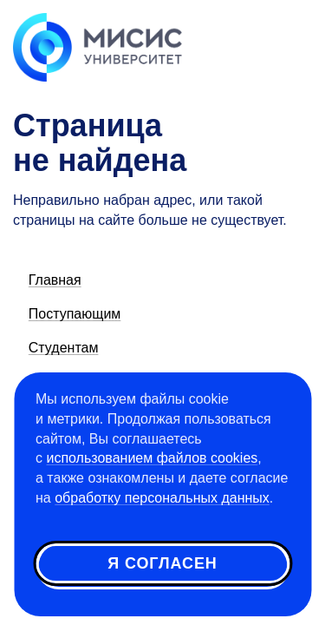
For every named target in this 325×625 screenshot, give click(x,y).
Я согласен (162, 563)
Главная (55, 280)
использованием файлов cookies (151, 458)
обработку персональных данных (162, 497)
